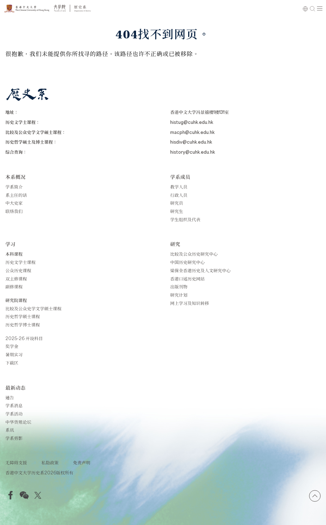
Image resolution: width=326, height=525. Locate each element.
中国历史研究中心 (187, 262)
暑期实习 (14, 354)
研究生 (176, 211)
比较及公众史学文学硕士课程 (33, 308)
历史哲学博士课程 (22, 324)
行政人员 (178, 195)
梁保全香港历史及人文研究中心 (200, 270)
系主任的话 (16, 195)
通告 (9, 397)
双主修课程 (16, 279)
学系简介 (14, 187)
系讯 (9, 430)
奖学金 (11, 346)
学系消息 (14, 405)
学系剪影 (14, 438)
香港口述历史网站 (187, 279)
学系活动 (14, 414)
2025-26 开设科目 (24, 338)
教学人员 (178, 187)
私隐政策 (50, 462)
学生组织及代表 (185, 219)
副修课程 (14, 286)
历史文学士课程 (20, 262)
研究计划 (178, 295)
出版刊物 (178, 286)
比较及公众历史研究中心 (194, 254)
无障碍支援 (16, 462)
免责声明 (81, 462)
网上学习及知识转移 (189, 303)
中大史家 (14, 203)
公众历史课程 (18, 270)
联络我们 (14, 211)
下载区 (11, 363)
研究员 (176, 203)
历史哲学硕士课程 (22, 316)
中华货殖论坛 (18, 422)
